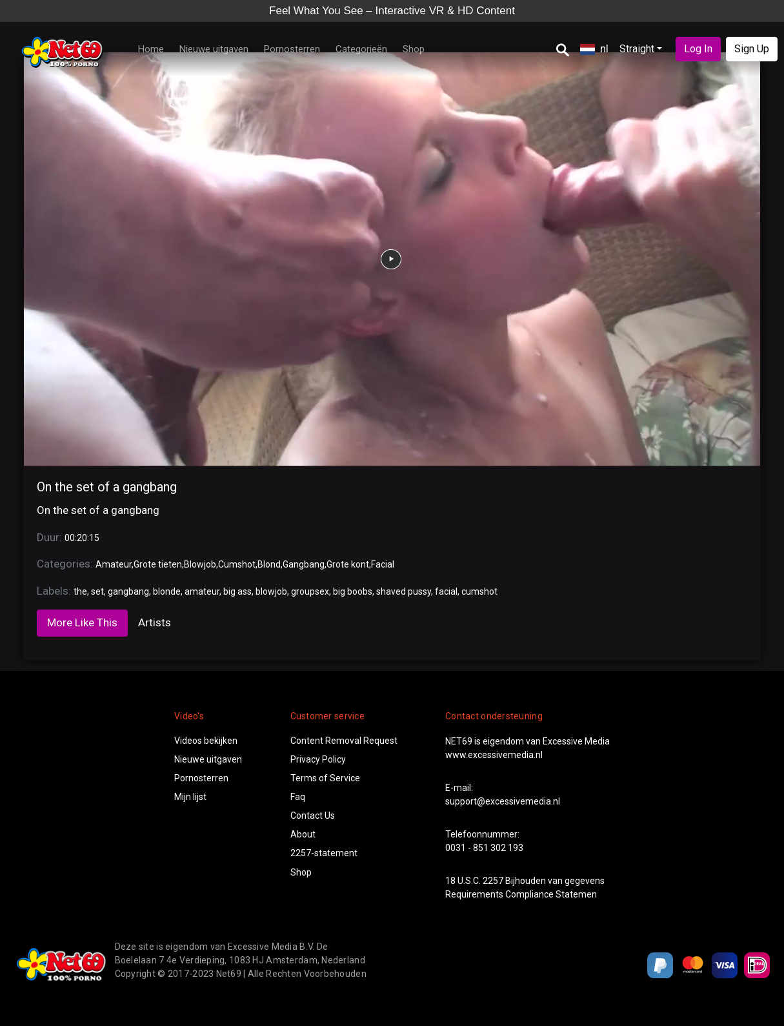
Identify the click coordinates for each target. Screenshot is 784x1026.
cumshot (479, 591)
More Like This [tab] (82, 622)
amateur (202, 591)
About (303, 834)
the (80, 591)
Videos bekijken (205, 740)
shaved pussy (403, 591)
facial (446, 591)
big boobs (352, 591)
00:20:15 (82, 538)
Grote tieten (158, 564)
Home (151, 49)
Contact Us (312, 815)
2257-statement (323, 853)
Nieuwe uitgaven (213, 49)
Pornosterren (292, 49)
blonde (167, 591)
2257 (493, 881)
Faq (297, 797)
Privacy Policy (318, 759)
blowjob (271, 591)
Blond (269, 564)
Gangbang (304, 564)
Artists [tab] (154, 622)
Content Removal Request (343, 740)
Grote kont (348, 564)
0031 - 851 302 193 (484, 848)
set (97, 591)
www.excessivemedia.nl (494, 755)
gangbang (128, 591)
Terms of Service (325, 778)
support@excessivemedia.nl (502, 801)
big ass (237, 591)
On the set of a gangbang (107, 487)
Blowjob (200, 564)
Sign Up (751, 49)
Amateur (113, 564)
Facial (382, 564)
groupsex (310, 591)
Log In (698, 49)
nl (594, 48)
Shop (414, 49)
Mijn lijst (190, 797)
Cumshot (237, 564)
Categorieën (361, 49)
